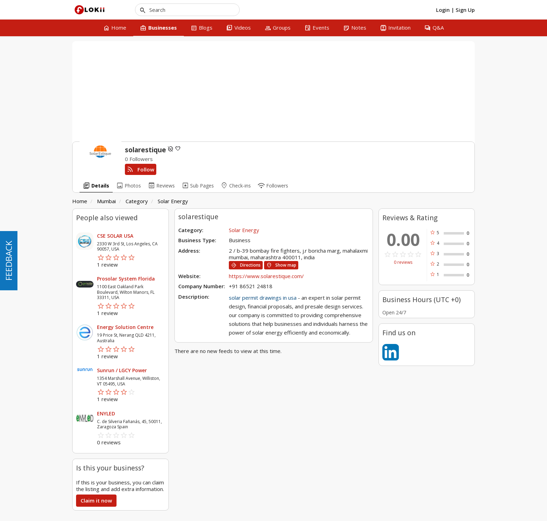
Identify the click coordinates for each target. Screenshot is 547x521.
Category (137, 201)
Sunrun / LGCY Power (122, 370)
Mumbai (106, 201)
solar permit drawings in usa (263, 297)
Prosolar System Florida (126, 278)
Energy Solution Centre (125, 327)
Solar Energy (173, 201)
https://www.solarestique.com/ (266, 276)
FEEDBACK (8, 261)
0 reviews (403, 262)
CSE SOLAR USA (115, 235)
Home (79, 201)
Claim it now (96, 500)
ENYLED (106, 413)
